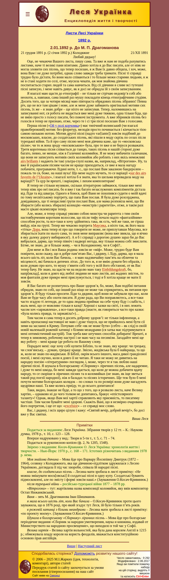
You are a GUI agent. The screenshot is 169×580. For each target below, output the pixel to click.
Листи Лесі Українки (84, 33)
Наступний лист (90, 546)
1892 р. (84, 40)
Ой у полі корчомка (64, 125)
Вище (71, 546)
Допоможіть (84, 553)
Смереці (55, 575)
